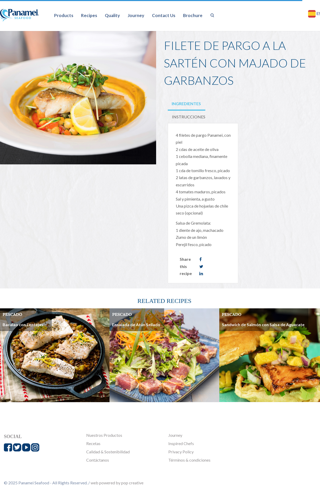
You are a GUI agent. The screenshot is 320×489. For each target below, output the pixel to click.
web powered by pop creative (117, 482)
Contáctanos (97, 459)
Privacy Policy (181, 451)
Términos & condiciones (189, 459)
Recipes (89, 15)
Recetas (93, 443)
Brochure (192, 15)
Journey (136, 15)
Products (63, 15)
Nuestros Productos (104, 435)
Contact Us (163, 15)
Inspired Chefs (181, 443)
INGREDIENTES (186, 103)
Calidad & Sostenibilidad (108, 451)
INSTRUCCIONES (188, 116)
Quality (112, 15)
